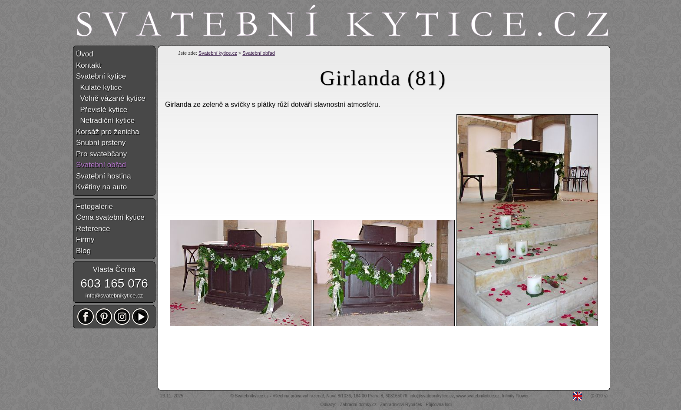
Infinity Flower (515, 395)
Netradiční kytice (105, 120)
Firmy (85, 239)
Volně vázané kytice (110, 98)
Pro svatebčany (101, 154)
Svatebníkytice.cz (252, 395)
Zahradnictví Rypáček (401, 404)
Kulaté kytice (99, 87)
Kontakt (88, 65)
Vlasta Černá (114, 269)
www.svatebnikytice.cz (477, 395)
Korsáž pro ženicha (107, 132)
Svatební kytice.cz (217, 53)
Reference (93, 229)
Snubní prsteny (101, 143)
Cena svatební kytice (110, 217)
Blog (83, 251)
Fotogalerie (94, 206)
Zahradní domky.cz (358, 404)
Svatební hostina (103, 176)
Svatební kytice (101, 76)
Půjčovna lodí (439, 404)
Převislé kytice (101, 110)
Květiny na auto (101, 187)
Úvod (84, 54)
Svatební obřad (258, 53)
